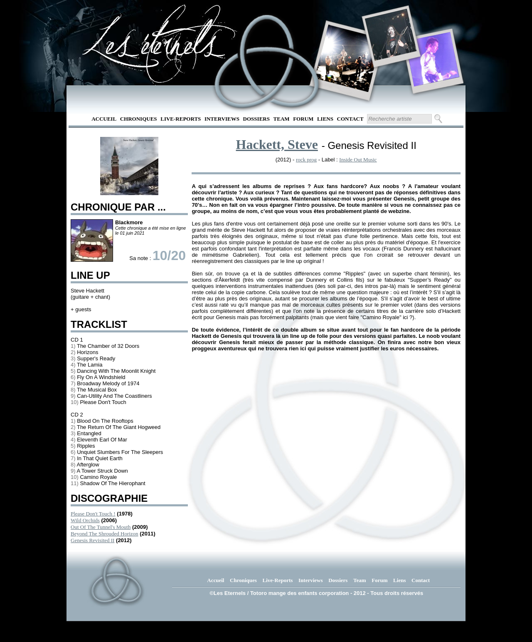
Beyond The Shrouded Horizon (104, 533)
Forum (303, 119)
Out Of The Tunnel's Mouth (101, 527)
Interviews (221, 119)
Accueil (103, 119)
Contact (350, 119)
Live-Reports (180, 119)
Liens (325, 119)
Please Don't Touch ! (93, 514)
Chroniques (138, 119)
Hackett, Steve (277, 144)
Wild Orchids (85, 520)
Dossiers (256, 119)
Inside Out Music (358, 159)
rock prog (306, 159)
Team (281, 119)
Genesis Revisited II (92, 540)
